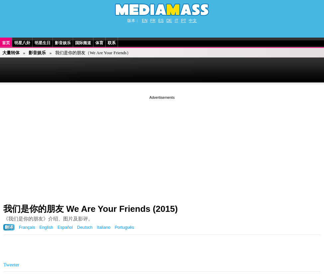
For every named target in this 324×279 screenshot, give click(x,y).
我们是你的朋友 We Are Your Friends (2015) (90, 209)
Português (124, 227)
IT (176, 20)
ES (160, 20)
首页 (6, 43)
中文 (193, 20)
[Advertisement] (162, 147)
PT (183, 20)
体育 (99, 43)
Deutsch (85, 227)
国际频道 (83, 43)
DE (169, 20)
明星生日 (43, 43)
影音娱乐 (63, 43)
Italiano (103, 227)
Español (65, 227)
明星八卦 (22, 43)
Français (27, 227)
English (46, 227)
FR (153, 20)
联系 (112, 43)
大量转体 (11, 52)
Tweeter (11, 264)
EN (145, 20)
